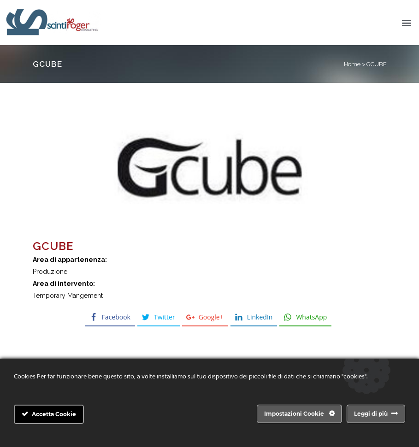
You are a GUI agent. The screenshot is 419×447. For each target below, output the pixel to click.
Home (352, 64)
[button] (406, 22)
